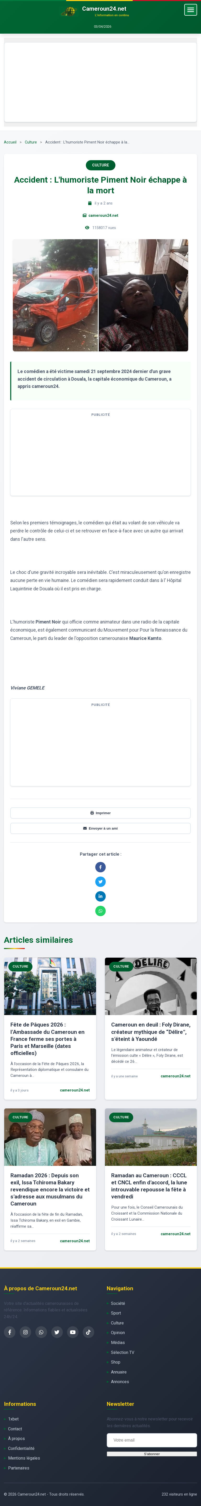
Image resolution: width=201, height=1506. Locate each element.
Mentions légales (24, 1458)
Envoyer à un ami (100, 828)
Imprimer (100, 813)
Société (118, 1303)
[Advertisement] (100, 82)
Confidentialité (21, 1448)
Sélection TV (122, 1352)
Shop (115, 1362)
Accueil (10, 142)
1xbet (13, 1419)
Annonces (120, 1381)
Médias (118, 1342)
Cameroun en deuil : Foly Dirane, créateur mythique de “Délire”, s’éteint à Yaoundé (151, 1032)
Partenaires (18, 1468)
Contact (15, 1428)
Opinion (118, 1332)
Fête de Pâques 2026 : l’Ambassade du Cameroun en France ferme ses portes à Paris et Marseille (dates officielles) (47, 1039)
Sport (116, 1313)
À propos (16, 1438)
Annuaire (119, 1372)
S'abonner (152, 1454)
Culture (31, 142)
